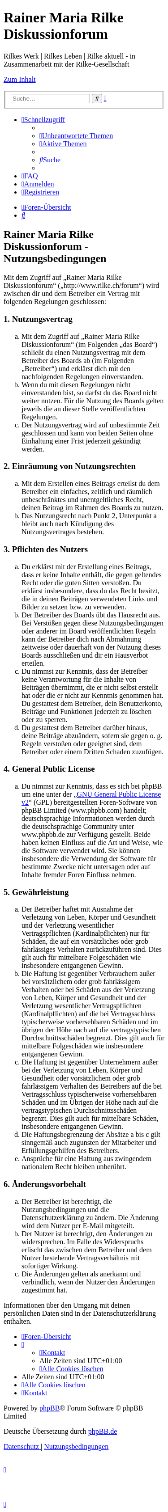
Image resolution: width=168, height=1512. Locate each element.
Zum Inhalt (20, 79)
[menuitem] (76, 135)
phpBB (49, 1408)
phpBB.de (102, 1431)
